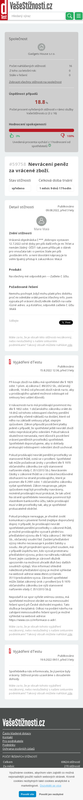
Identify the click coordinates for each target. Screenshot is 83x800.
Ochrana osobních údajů (19, 749)
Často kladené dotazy (17, 733)
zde (69, 345)
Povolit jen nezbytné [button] (51, 794)
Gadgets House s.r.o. (41, 54)
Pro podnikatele (13, 741)
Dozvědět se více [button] (50, 785)
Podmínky (9, 745)
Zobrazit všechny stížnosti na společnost (35, 82)
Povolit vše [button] (27, 794)
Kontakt (8, 737)
